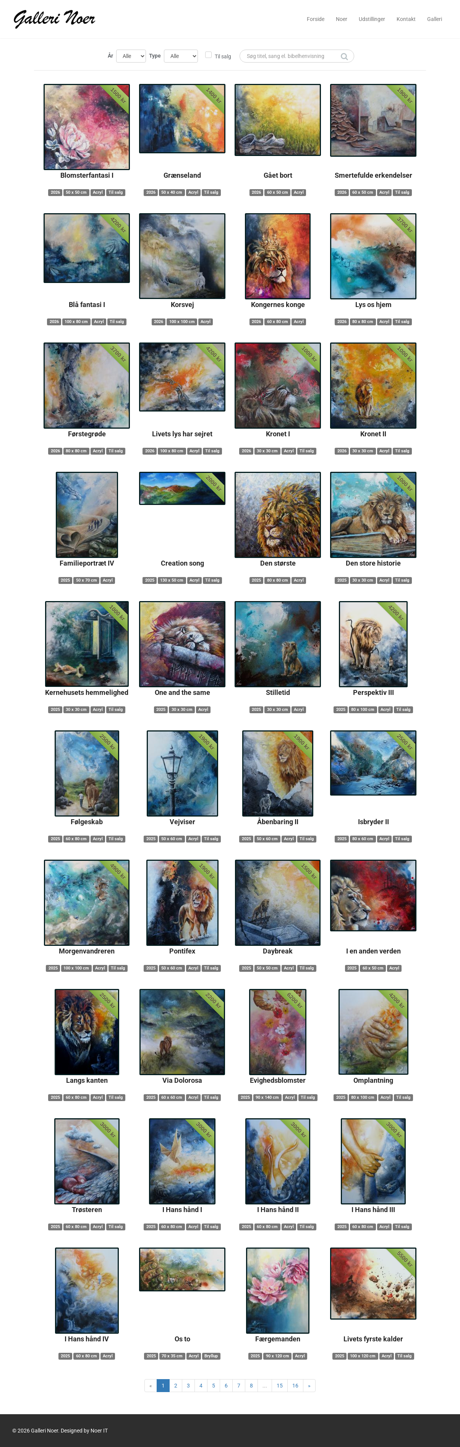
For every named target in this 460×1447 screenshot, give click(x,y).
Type (155, 56)
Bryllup (211, 1356)
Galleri (434, 19)
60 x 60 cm (171, 1097)
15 (280, 1386)
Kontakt (406, 19)
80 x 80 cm (362, 321)
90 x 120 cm (277, 1356)
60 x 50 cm (277, 192)
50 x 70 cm (86, 580)
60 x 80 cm (277, 321)
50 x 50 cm (76, 192)
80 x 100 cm (362, 709)
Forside (315, 19)
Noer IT (99, 1431)
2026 (55, 192)
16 (295, 1386)
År (110, 56)
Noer (341, 19)
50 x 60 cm (171, 838)
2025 (65, 580)
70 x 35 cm (172, 1356)
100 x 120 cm (363, 1356)
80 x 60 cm (362, 838)
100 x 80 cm (76, 321)
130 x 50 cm (171, 580)
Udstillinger (372, 19)
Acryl (98, 192)
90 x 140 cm (267, 1097)
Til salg (223, 56)
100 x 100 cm (182, 321)
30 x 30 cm (267, 451)
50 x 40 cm (171, 192)
